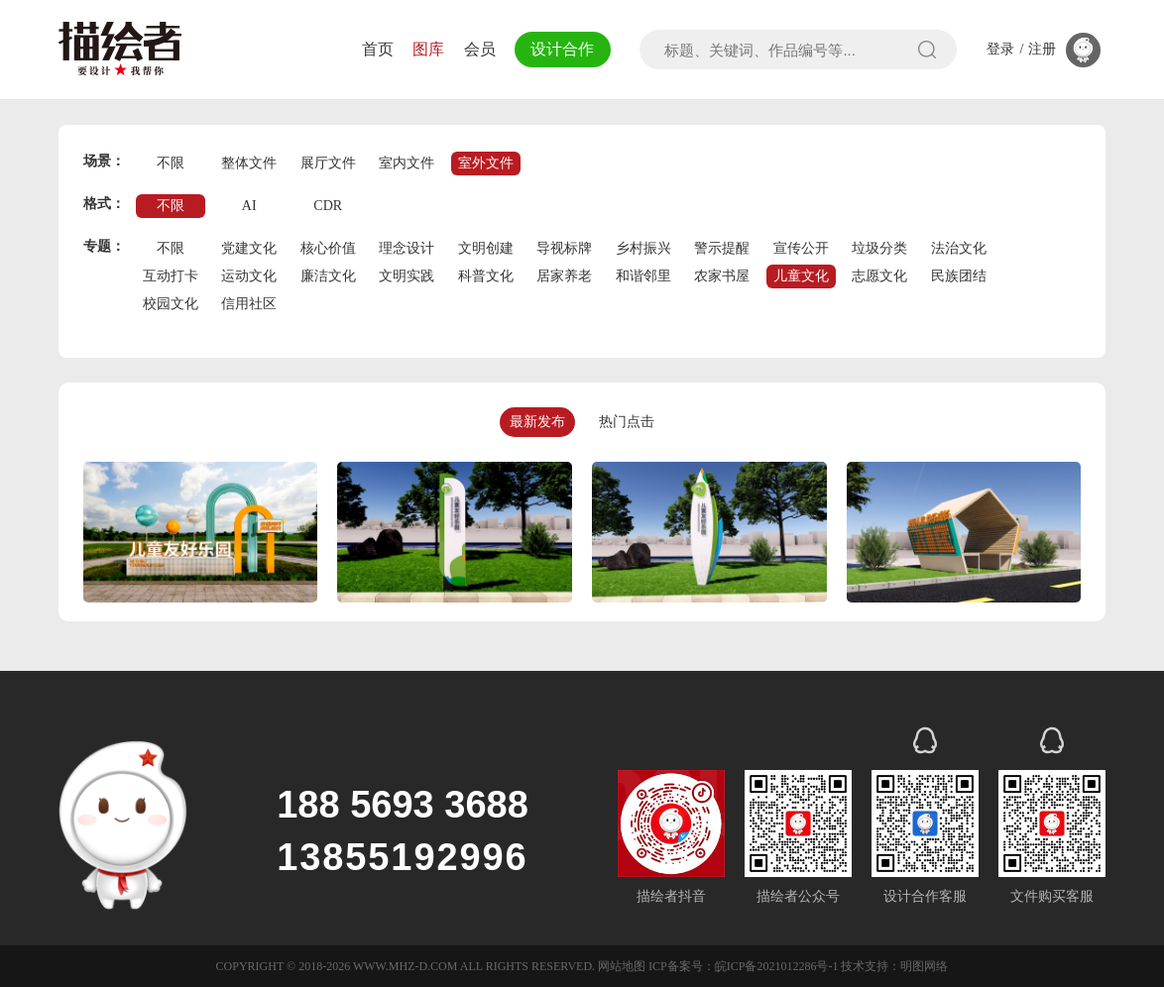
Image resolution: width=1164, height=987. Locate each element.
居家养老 (564, 276)
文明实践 (406, 276)
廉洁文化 (328, 276)
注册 (1042, 49)
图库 (428, 49)
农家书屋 (722, 276)
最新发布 (537, 421)
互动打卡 (170, 276)
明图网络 (924, 966)
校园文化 (170, 303)
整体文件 (249, 163)
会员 (480, 49)
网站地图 (621, 966)
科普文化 (486, 276)
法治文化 (959, 248)
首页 (378, 49)
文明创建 (486, 248)
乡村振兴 (643, 248)
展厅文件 (328, 163)
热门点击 (626, 421)
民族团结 (959, 276)
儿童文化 (801, 276)
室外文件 (486, 163)
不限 (170, 163)
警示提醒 (722, 248)
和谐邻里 (643, 276)
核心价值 (328, 248)
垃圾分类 (879, 248)
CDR (327, 205)
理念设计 (406, 248)
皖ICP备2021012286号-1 (777, 966)
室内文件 (406, 163)
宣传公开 (801, 248)
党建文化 (249, 248)
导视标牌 (564, 248)
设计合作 (562, 49)
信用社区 (249, 303)
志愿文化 (879, 276)
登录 (1000, 49)
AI (249, 205)
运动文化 (249, 276)
